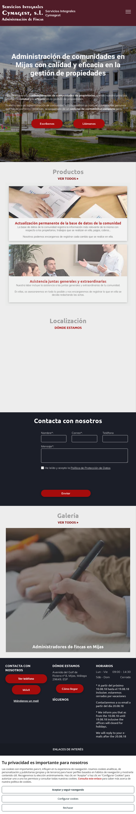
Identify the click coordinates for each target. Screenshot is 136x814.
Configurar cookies (68, 798)
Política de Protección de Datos (90, 468)
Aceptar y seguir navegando (68, 789)
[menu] (128, 11)
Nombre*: (47, 433)
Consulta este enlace (89, 778)
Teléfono (108, 433)
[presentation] (68, 479)
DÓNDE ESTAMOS (68, 327)
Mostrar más (13, 114)
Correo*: (77, 433)
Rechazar (68, 807)
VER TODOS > (68, 178)
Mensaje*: (47, 446)
